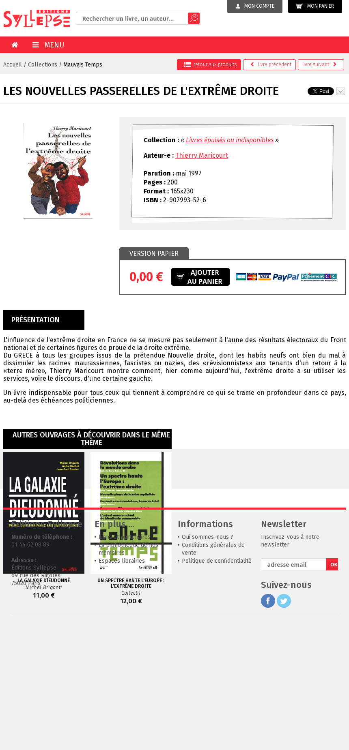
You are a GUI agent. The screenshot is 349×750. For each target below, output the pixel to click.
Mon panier (315, 6)
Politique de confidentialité (217, 682)
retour (210, 64)
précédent (270, 64)
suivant (319, 64)
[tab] (154, 253)
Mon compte (254, 6)
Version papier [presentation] (154, 253)
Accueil (12, 64)
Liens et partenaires (125, 658)
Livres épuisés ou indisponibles (230, 140)
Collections (42, 64)
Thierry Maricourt (201, 155)
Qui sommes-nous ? (207, 658)
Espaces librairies (122, 682)
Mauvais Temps (82, 64)
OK (334, 686)
